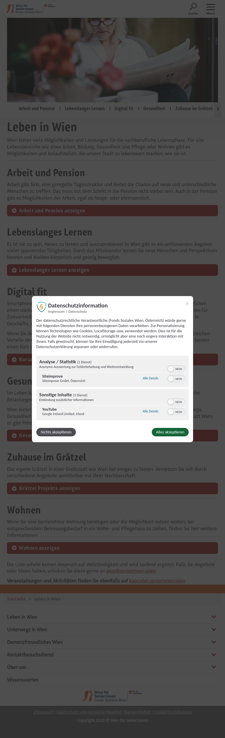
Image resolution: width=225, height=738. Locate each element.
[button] (170, 368)
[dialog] (112, 369)
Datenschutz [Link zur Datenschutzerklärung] (77, 311)
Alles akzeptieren (170, 432)
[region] (112, 389)
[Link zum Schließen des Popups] (187, 303)
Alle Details (150, 378)
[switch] (176, 368)
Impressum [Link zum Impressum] (56, 311)
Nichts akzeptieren (56, 432)
